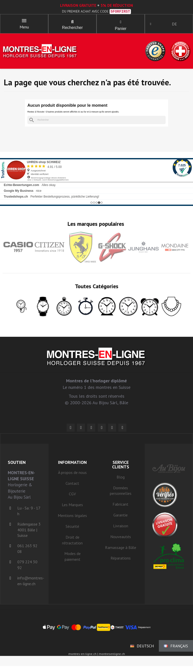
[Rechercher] (96, 122)
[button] (72, 22)
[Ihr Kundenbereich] (152, 24)
